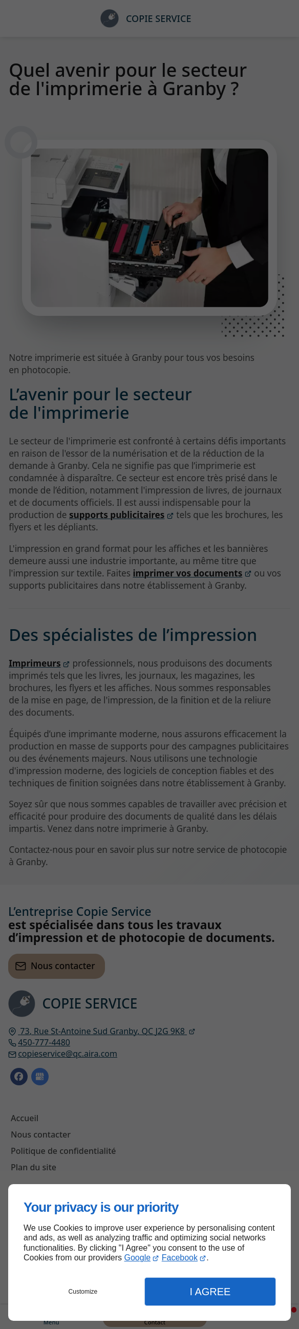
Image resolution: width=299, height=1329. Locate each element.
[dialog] (149, 1252)
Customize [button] (83, 1291)
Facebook (180, 1257)
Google (137, 1257)
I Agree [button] (209, 1291)
